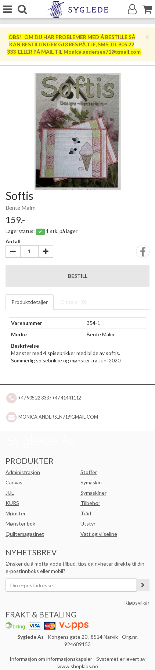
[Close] (147, 36)
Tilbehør (90, 503)
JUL (10, 493)
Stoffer (88, 472)
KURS (12, 503)
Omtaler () (73, 302)
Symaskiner (93, 493)
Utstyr (87, 523)
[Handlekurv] (147, 9)
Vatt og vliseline (98, 534)
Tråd (85, 513)
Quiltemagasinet (25, 534)
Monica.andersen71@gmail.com (58, 417)
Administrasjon (23, 472)
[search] (22, 9)
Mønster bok (20, 523)
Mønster (16, 513)
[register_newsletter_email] (142, 585)
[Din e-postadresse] (71, 585)
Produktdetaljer (29, 302)
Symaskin (91, 482)
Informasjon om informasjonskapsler (51, 659)
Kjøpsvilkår (136, 602)
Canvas (14, 482)
